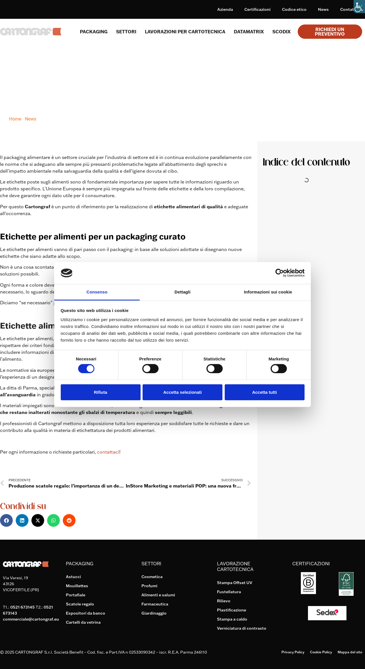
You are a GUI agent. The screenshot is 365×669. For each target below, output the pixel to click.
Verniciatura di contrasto (241, 628)
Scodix (281, 31)
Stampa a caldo (232, 619)
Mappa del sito (350, 652)
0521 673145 (22, 607)
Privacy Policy (292, 652)
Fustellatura (229, 591)
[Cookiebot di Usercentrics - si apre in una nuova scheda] (280, 273)
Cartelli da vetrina (83, 622)
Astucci (73, 576)
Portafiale (75, 594)
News (323, 9)
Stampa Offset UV (234, 582)
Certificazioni (257, 9)
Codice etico (294, 9)
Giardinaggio (154, 613)
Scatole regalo (80, 604)
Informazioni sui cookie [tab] (268, 291)
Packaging (94, 31)
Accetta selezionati (182, 391)
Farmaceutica (154, 604)
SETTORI (126, 31)
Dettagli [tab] (182, 291)
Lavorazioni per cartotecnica (185, 31)
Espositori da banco (85, 613)
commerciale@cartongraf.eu (31, 619)
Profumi (149, 585)
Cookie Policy (321, 652)
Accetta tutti (264, 391)
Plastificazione (231, 610)
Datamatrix (249, 31)
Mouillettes (77, 585)
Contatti (348, 9)
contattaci (108, 452)
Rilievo (223, 600)
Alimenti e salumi (158, 594)
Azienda (225, 9)
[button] (6, 520)
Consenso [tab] (96, 291)
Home (15, 119)
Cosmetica (152, 576)
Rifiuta (100, 391)
